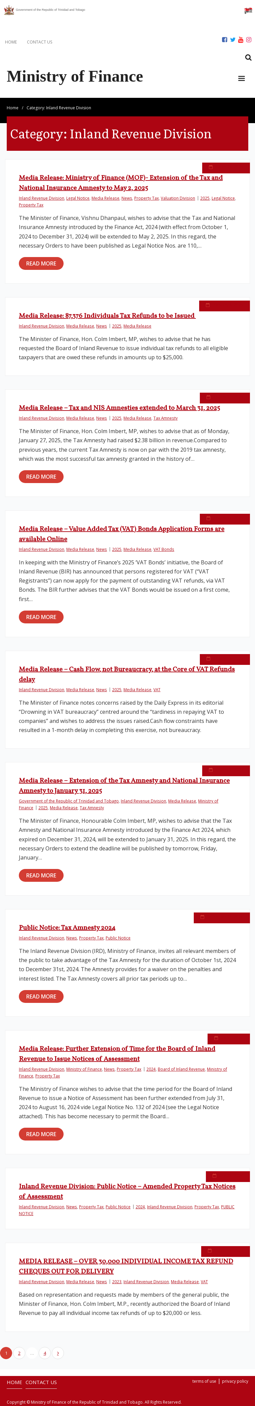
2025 (205, 198)
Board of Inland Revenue (181, 1069)
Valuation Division (178, 198)
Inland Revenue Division (41, 198)
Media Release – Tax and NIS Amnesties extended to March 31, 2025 (119, 408)
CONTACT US (39, 42)
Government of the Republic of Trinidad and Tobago (69, 801)
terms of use (204, 1381)
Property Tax (146, 198)
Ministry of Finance (84, 1069)
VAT (156, 689)
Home (13, 108)
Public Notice (118, 937)
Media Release (105, 198)
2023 (116, 1281)
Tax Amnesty (165, 418)
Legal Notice (77, 198)
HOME (11, 42)
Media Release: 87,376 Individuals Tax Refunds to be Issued (107, 316)
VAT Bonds (163, 549)
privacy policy (235, 1381)
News (126, 198)
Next (58, 1353)
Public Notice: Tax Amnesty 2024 (67, 928)
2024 (151, 1069)
